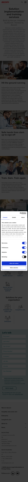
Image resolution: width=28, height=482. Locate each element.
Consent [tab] (5, 217)
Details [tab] (14, 217)
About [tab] (23, 217)
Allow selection (14, 267)
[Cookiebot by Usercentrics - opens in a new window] (20, 213)
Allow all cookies (14, 263)
